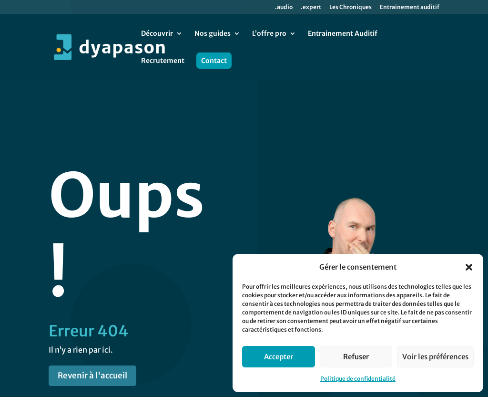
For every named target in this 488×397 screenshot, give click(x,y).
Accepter (278, 356)
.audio (284, 7)
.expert (311, 7)
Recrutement (162, 61)
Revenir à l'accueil (92, 331)
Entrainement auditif (409, 7)
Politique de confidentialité (358, 378)
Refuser (356, 356)
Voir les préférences (435, 356)
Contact (214, 60)
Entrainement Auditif (342, 34)
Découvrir (157, 34)
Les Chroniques (350, 7)
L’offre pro (269, 34)
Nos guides (212, 34)
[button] (469, 267)
